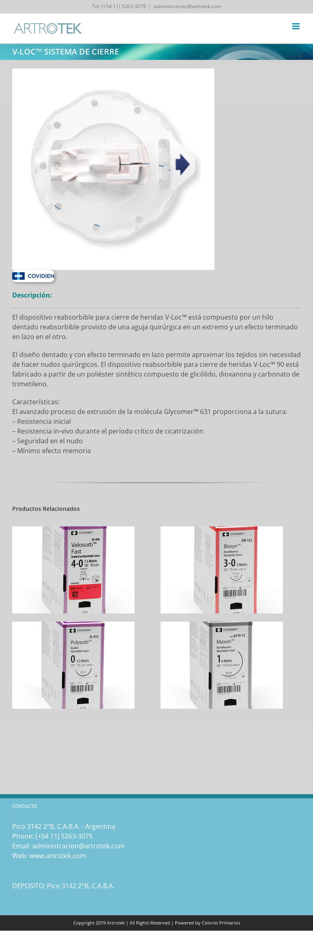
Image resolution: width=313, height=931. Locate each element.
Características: (36, 401)
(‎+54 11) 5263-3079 (64, 836)
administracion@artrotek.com (187, 6)
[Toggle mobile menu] (296, 26)
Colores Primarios (221, 923)
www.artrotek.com (57, 855)
